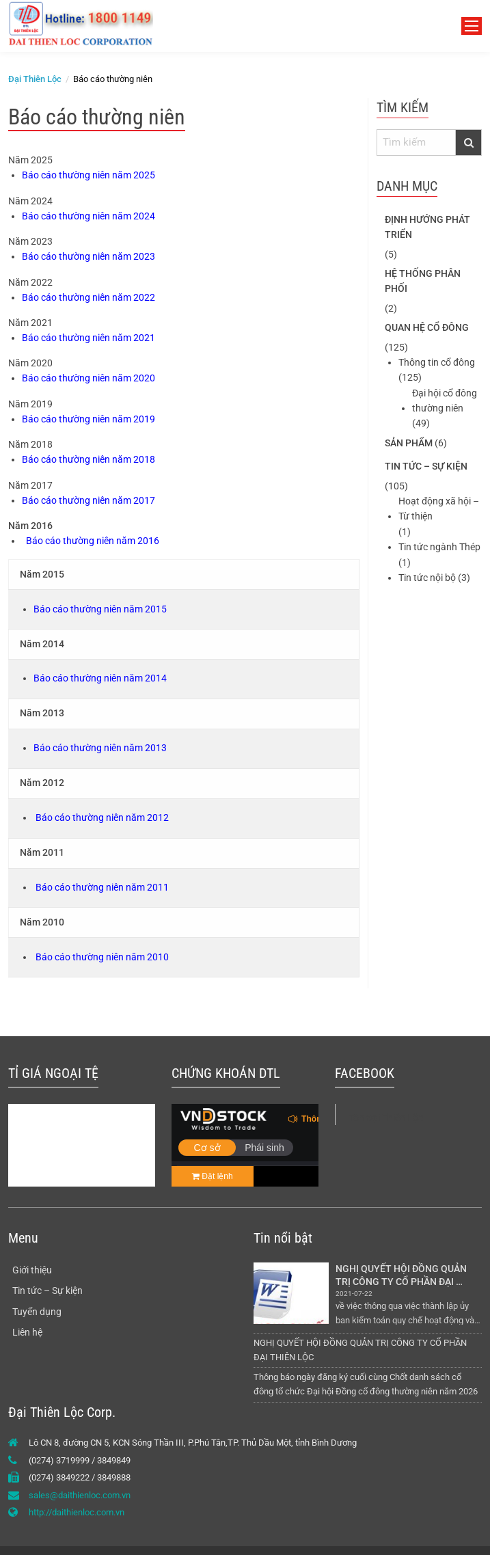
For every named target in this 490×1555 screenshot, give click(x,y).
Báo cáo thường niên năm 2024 (88, 216)
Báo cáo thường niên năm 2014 (100, 678)
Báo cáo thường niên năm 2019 (88, 419)
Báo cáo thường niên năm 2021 (88, 337)
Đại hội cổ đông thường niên (444, 401)
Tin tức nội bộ (427, 577)
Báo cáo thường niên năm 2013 (100, 747)
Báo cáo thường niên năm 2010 (102, 956)
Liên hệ (27, 1332)
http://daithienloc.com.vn (76, 1512)
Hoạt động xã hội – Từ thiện (438, 509)
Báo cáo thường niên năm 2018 (88, 459)
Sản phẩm (409, 442)
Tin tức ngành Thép (439, 546)
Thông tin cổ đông (436, 362)
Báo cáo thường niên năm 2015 (100, 609)
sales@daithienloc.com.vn (80, 1495)
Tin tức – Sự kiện (426, 466)
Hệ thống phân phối (423, 281)
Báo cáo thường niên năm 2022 (88, 297)
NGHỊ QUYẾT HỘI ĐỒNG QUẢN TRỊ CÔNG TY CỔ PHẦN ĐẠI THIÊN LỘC (402, 1275)
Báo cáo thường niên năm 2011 (102, 887)
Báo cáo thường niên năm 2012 (102, 817)
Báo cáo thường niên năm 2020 (88, 378)
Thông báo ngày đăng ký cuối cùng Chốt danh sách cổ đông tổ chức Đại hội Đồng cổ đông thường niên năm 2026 (366, 1384)
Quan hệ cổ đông (427, 327)
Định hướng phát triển (427, 227)
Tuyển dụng (37, 1311)
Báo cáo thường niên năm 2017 (88, 500)
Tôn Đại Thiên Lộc (386, 1117)
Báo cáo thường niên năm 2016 (92, 540)
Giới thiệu (32, 1270)
